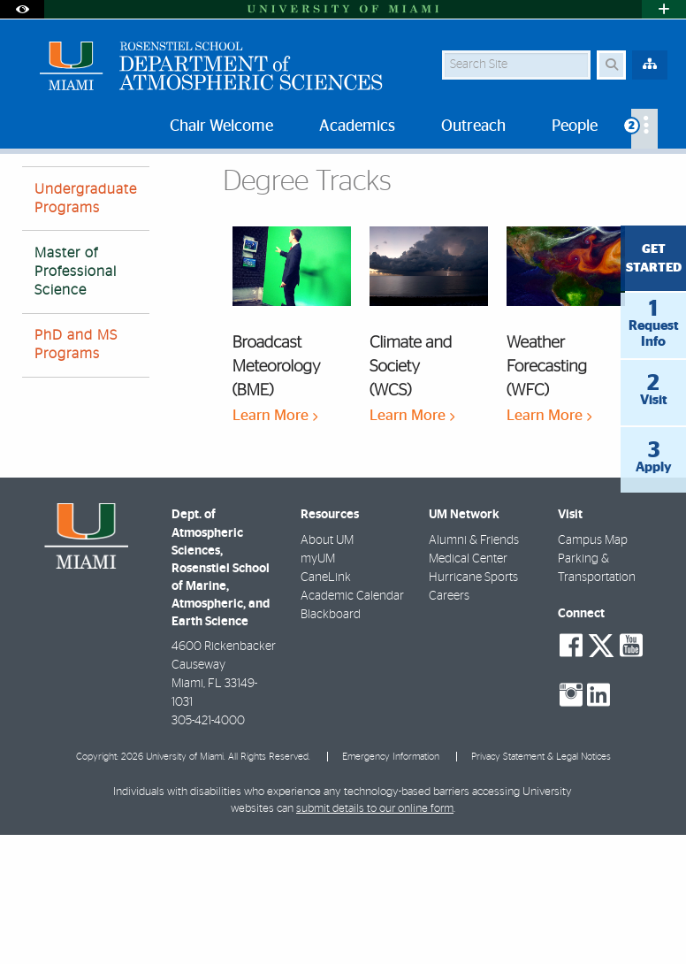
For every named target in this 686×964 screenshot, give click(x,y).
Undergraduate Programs (85, 327)
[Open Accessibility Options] (22, 9)
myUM (318, 688)
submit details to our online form (375, 938)
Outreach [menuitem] (473, 126)
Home (37, 190)
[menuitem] (644, 129)
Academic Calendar (352, 725)
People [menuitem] (575, 126)
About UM (327, 669)
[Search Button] (611, 65)
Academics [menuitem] (357, 126)
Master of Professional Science (240, 190)
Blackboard (331, 744)
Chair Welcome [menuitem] (221, 126)
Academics (106, 190)
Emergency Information (390, 886)
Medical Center (468, 688)
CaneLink (326, 706)
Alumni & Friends (474, 669)
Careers (449, 725)
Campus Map (593, 669)
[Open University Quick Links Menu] (664, 9)
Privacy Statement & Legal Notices (541, 886)
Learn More (274, 544)
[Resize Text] (622, 179)
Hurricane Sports (473, 706)
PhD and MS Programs (76, 473)
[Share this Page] (657, 180)
